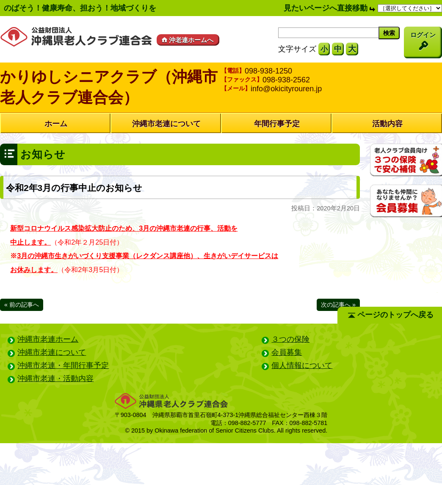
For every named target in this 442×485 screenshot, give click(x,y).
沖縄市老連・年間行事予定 (63, 365)
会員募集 (286, 352)
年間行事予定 (277, 124)
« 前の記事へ (21, 304)
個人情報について (301, 365)
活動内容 (387, 124)
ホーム (55, 124)
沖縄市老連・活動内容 (55, 378)
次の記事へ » (338, 304)
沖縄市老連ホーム (47, 339)
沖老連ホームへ (186, 39)
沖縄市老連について (166, 124)
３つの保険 (290, 339)
